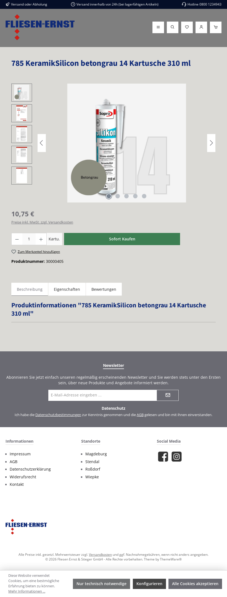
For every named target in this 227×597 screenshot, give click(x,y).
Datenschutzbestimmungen (58, 414)
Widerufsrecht (23, 476)
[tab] (29, 289)
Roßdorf (92, 469)
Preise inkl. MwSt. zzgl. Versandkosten (42, 222)
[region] (113, 143)
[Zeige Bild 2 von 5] (117, 196)
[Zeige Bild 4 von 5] (135, 196)
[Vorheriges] (42, 143)
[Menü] (158, 27)
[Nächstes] (211, 143)
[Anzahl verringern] (16, 239)
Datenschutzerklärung (30, 469)
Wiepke (92, 476)
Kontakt (17, 484)
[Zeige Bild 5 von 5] (144, 196)
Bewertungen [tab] (103, 289)
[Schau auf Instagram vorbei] (176, 456)
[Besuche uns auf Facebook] (163, 456)
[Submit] (168, 395)
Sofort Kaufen (122, 239)
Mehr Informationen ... (26, 591)
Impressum (20, 453)
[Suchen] (172, 27)
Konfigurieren (149, 583)
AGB (140, 414)
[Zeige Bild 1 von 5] (109, 196)
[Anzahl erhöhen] (41, 239)
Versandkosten (100, 554)
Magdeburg (96, 453)
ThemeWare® (171, 559)
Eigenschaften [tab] (67, 289)
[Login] (201, 27)
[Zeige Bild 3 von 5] (126, 196)
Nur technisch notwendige (101, 583)
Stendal (92, 461)
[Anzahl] (29, 239)
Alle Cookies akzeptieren (195, 583)
